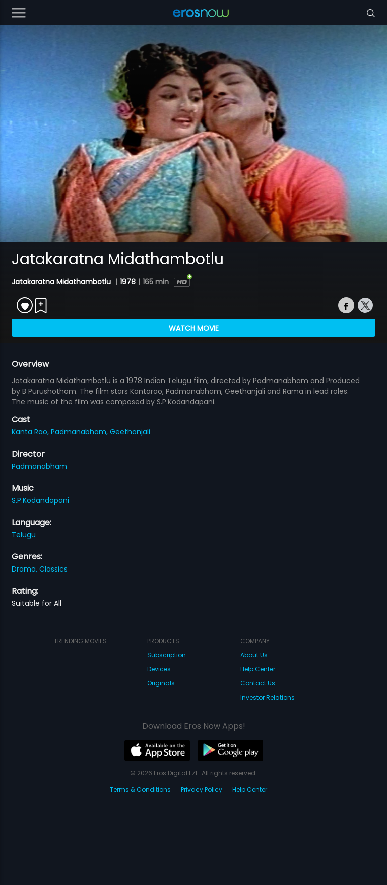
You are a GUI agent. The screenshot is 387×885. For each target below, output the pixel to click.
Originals (161, 683)
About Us (254, 655)
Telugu (24, 535)
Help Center (257, 669)
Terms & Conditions (140, 789)
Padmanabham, (80, 432)
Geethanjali (130, 432)
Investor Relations (267, 697)
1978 (128, 282)
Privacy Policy (201, 789)
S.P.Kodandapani (40, 500)
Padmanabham (39, 466)
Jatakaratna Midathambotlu (62, 282)
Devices (159, 669)
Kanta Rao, (31, 432)
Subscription (166, 655)
